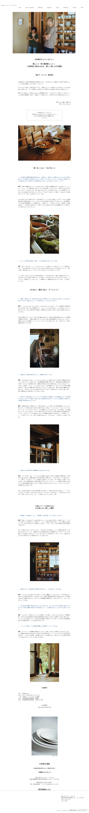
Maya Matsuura (67, 104)
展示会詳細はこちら (44, 789)
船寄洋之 (68, 102)
